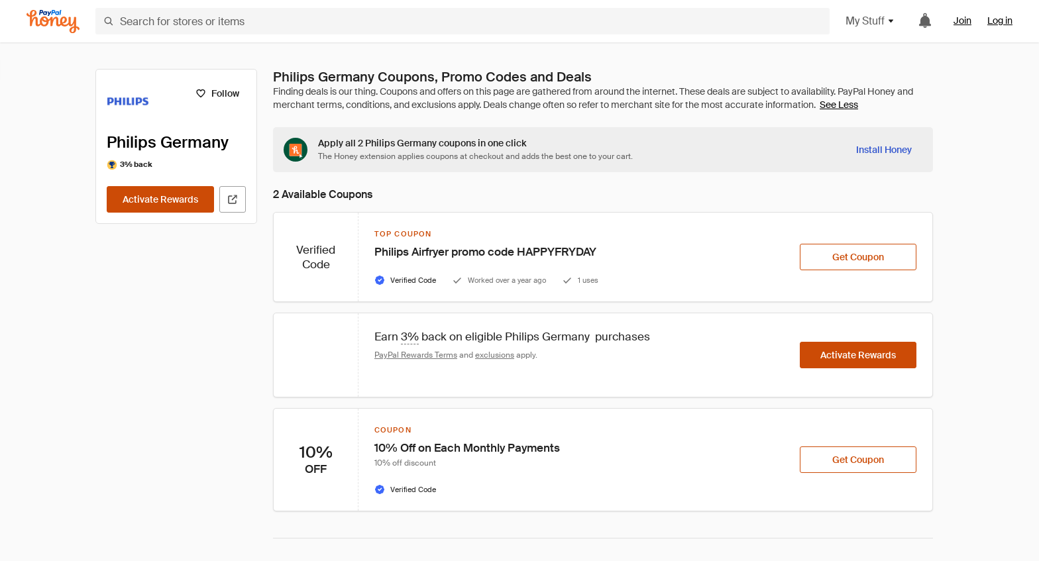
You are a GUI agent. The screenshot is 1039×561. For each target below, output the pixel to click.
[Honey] (53, 21)
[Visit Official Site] (232, 199)
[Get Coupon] (858, 257)
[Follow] (217, 93)
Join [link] (962, 20)
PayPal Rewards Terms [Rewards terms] (415, 355)
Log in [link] (999, 20)
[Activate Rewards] (160, 199)
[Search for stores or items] (462, 21)
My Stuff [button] (870, 21)
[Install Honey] (884, 149)
